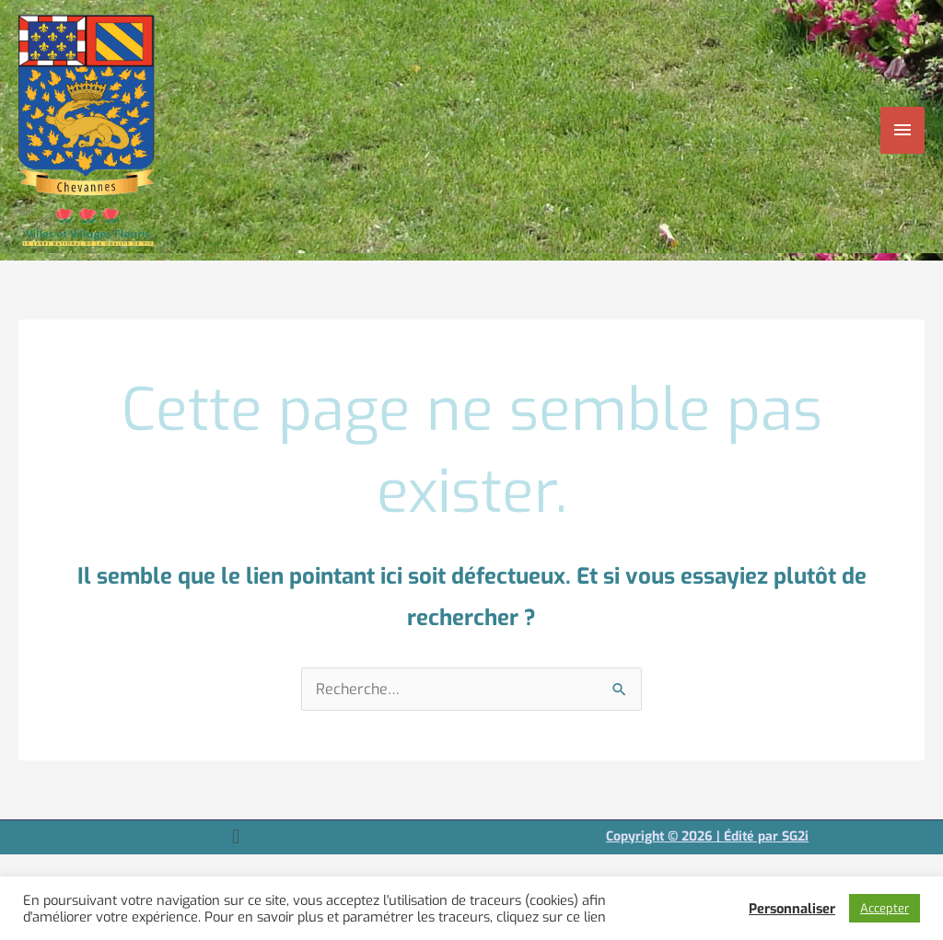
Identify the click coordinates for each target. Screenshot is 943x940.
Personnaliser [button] (792, 908)
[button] (235, 837)
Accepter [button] (884, 908)
